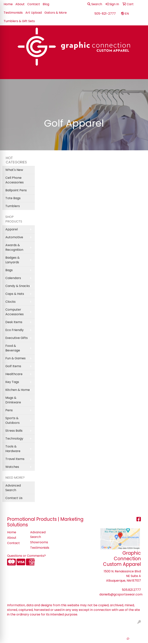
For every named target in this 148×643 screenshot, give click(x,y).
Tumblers (12, 206)
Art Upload (33, 12)
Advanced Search (13, 487)
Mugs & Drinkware (13, 400)
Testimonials (13, 12)
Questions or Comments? (26, 556)
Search (94, 4)
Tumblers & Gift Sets (19, 21)
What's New (14, 170)
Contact (33, 4)
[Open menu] (140, 73)
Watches (12, 467)
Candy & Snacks (17, 286)
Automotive (14, 237)
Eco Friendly (14, 330)
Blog (46, 4)
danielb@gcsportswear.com (120, 594)
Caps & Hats (14, 294)
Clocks (10, 301)
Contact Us (13, 498)
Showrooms (39, 542)
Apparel (11, 229)
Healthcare (13, 374)
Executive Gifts (16, 338)
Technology (14, 438)
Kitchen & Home (17, 390)
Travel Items (14, 459)
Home (8, 4)
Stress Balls (13, 430)
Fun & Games (15, 358)
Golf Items (13, 366)
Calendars (13, 278)
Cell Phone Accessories (14, 180)
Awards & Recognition (14, 247)
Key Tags (12, 382)
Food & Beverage (12, 348)
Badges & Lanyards (12, 259)
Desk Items (13, 322)
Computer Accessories (14, 311)
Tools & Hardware (12, 448)
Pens (9, 410)
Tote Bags (13, 198)
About (20, 4)
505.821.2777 (131, 590)
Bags (9, 270)
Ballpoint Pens (16, 190)
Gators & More (55, 12)
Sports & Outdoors (12, 420)
